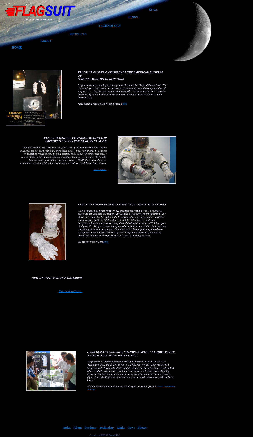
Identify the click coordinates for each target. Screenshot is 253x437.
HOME (17, 47)
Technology (107, 427)
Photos (142, 427)
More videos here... (71, 291)
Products (91, 427)
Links (121, 427)
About (78, 427)
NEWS (153, 10)
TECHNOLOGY (109, 25)
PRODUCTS (78, 34)
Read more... (100, 169)
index (67, 427)
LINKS (133, 17)
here (105, 241)
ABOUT (46, 40)
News (131, 427)
